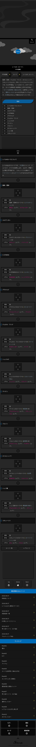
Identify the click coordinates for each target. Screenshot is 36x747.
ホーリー (17, 173)
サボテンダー (13, 346)
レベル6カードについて (14, 105)
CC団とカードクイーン (9, 621)
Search (32, 42)
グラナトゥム (13, 443)
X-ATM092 (10, 113)
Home (18, 582)
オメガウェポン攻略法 (8, 679)
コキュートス (11, 133)
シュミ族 (10, 131)
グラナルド (10, 116)
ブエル (21, 543)
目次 (18, 151)
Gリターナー (28, 307)
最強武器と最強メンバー (9, 686)
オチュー (12, 242)
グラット (29, 508)
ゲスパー (24, 381)
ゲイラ (26, 346)
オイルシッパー (12, 128)
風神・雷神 (10, 108)
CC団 (7, 95)
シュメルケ (10, 121)
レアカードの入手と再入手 (10, 709)
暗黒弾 (25, 409)
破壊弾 (25, 441)
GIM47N (12, 478)
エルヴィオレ (11, 110)
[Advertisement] (18, 19)
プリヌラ (28, 312)
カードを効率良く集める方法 (12, 90)
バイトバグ (25, 242)
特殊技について (6, 598)
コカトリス (24, 478)
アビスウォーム (14, 411)
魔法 (3, 648)
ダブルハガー (24, 207)
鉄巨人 (11, 207)
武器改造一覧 (6, 613)
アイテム (4, 663)
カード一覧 (9, 548)
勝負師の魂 (26, 505)
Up (9, 582)
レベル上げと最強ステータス (10, 606)
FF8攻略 (4, 74)
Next (27, 582)
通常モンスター (10, 92)
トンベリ (12, 381)
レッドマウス (26, 277)
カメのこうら (28, 272)
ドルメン (10, 126)
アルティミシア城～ (8, 636)
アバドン (10, 123)
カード (15, 74)
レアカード (26, 548)
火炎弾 (29, 473)
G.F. (3, 656)
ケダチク (27, 443)
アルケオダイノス (14, 508)
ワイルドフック (14, 312)
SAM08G (12, 277)
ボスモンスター (6, 717)
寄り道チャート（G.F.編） (10, 629)
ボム (10, 543)
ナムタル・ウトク (12, 118)
